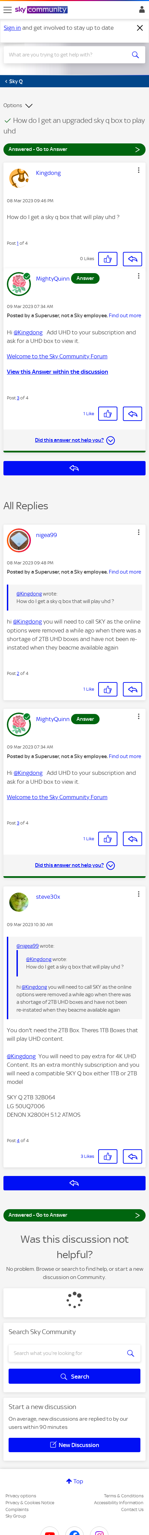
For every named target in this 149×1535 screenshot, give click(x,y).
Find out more (125, 315)
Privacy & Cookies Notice (29, 1502)
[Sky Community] (42, 10)
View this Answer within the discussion (57, 371)
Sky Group (15, 1516)
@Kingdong (28, 332)
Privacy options (20, 1495)
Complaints (16, 1509)
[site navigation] (7, 10)
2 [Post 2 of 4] (18, 673)
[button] (138, 170)
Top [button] (78, 1481)
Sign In (141, 11)
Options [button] (12, 105)
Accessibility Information (119, 1502)
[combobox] (67, 54)
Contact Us (132, 1509)
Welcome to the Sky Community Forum (57, 356)
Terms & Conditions (124, 1495)
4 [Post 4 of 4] (18, 1140)
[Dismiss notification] (140, 28)
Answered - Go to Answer (74, 149)
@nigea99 (27, 946)
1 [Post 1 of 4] (18, 243)
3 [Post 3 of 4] (18, 397)
